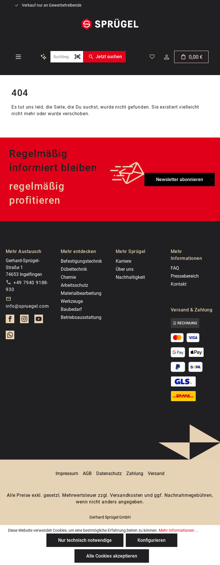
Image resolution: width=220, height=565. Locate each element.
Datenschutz (109, 473)
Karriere (123, 261)
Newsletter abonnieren (179, 179)
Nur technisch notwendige (85, 540)
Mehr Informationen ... (179, 530)
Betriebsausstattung (81, 317)
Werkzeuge (72, 301)
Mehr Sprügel (131, 251)
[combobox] (61, 56)
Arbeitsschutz (74, 285)
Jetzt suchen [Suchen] (104, 56)
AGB (87, 473)
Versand (156, 473)
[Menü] (18, 56)
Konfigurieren (152, 540)
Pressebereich (185, 276)
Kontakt (178, 284)
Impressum (67, 473)
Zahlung (134, 473)
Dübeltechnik (74, 269)
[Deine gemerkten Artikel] (152, 56)
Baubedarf (71, 309)
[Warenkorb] (191, 57)
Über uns (124, 269)
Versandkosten (126, 495)
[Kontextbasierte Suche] (43, 56)
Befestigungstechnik (81, 261)
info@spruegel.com (27, 306)
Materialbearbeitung (81, 293)
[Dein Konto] (166, 57)
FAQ (175, 268)
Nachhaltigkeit (130, 277)
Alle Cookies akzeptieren (111, 556)
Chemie (68, 277)
